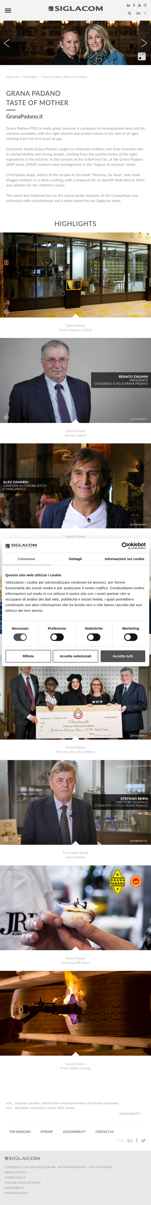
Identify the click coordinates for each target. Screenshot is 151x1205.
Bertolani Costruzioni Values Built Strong (45, 1108)
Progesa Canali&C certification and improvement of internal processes (66, 1103)
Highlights (30, 77)
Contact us (105, 1132)
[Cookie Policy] (15, 1177)
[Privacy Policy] (16, 1172)
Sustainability (74, 1132)
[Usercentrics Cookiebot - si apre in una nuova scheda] (125, 545)
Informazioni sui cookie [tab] (124, 559)
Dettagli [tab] (75, 559)
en (138, 13)
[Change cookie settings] (23, 1182)
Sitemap (46, 1132)
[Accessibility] (14, 1187)
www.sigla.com (16, 1192)
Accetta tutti (123, 656)
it (145, 13)
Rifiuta (28, 656)
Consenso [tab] (26, 559)
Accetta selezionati (75, 656)
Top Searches (20, 1132)
